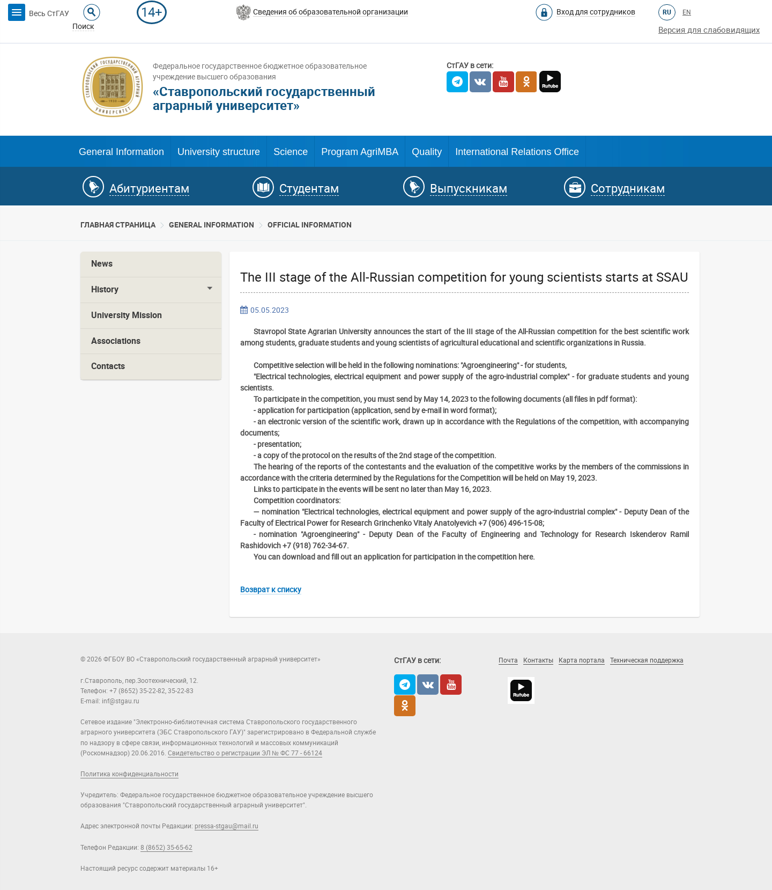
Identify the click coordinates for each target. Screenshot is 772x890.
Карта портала (582, 660)
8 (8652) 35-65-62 (166, 847)
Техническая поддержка (647, 660)
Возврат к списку (270, 589)
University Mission (126, 315)
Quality (427, 151)
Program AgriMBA (359, 151)
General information (211, 224)
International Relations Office (517, 151)
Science (290, 151)
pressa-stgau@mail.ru (226, 826)
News (102, 264)
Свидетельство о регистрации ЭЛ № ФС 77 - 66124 (245, 753)
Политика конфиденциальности (129, 774)
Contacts (108, 366)
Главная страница (117, 224)
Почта (508, 660)
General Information (121, 151)
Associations (115, 341)
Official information (310, 224)
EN (686, 12)
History (104, 289)
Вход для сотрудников (595, 12)
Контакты (538, 660)
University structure (218, 151)
